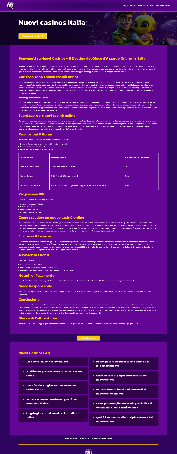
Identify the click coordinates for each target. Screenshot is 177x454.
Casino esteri (142, 5)
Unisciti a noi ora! (89, 338)
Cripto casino (129, 5)
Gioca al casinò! (32, 36)
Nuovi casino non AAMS (160, 5)
